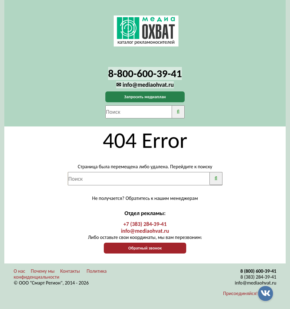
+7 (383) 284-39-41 (145, 224)
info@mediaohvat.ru (145, 230)
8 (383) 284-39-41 (258, 277)
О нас (19, 271)
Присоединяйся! (240, 293)
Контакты (70, 271)
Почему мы (43, 271)
